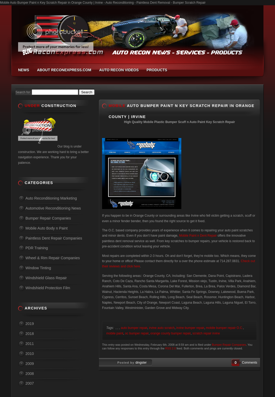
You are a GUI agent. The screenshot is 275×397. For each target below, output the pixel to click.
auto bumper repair (134, 328)
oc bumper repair (137, 333)
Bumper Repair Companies (229, 344)
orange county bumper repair (170, 333)
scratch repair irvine (206, 333)
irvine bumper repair (190, 328)
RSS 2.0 (170, 348)
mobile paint (114, 333)
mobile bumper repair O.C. (224, 328)
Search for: (23, 92)
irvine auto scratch (161, 328)
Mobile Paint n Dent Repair (197, 235)
